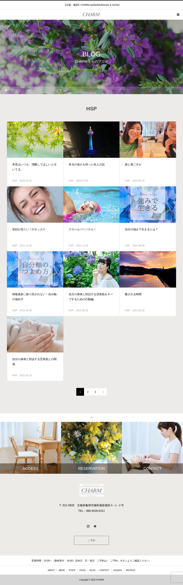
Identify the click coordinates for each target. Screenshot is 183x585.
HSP (14, 180)
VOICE (82, 570)
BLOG (92, 570)
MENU (62, 570)
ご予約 (91, 540)
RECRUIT (130, 570)
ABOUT (51, 570)
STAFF (72, 570)
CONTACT (104, 570)
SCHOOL (117, 570)
